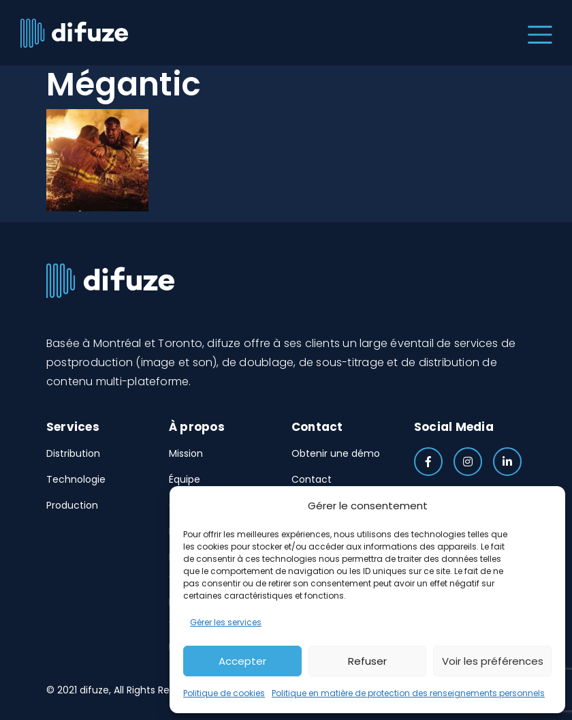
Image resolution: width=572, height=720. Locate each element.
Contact (311, 479)
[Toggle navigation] (537, 32)
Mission (186, 453)
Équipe (184, 479)
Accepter (242, 661)
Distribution (73, 453)
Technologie (76, 479)
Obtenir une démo (335, 453)
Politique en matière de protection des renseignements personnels (408, 693)
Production (72, 505)
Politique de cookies (224, 693)
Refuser (367, 661)
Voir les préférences (492, 661)
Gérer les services (225, 622)
